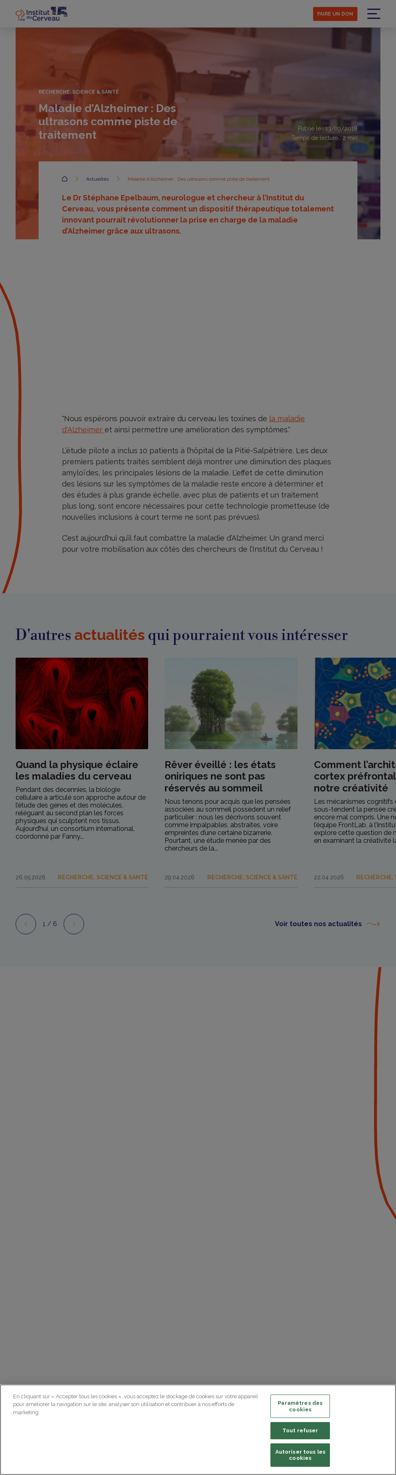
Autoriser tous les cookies (300, 1455)
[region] (198, 1429)
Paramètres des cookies (300, 1406)
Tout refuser (300, 1430)
